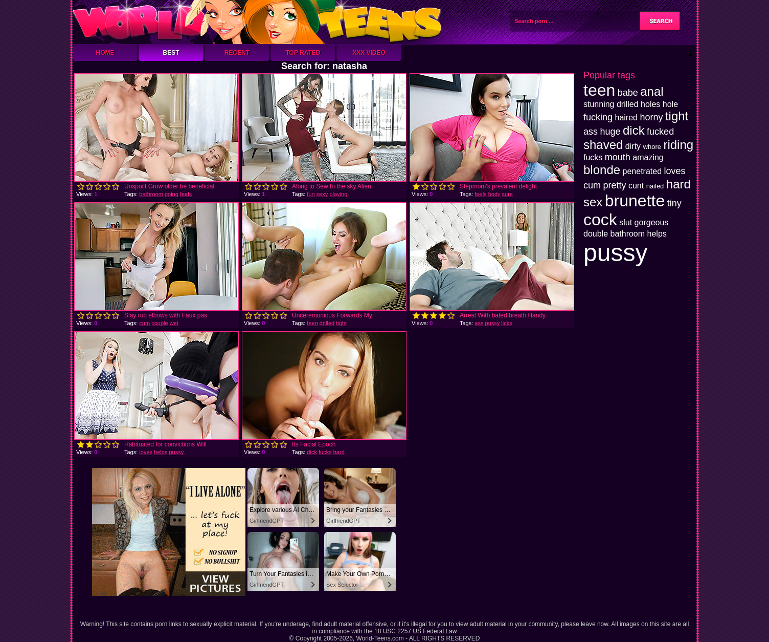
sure (507, 194)
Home (105, 52)
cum (144, 323)
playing (338, 194)
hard (339, 452)
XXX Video (369, 52)
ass (478, 323)
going (171, 194)
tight (341, 323)
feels (186, 194)
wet (174, 323)
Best (171, 52)
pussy (492, 323)
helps (160, 452)
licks (506, 323)
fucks (325, 452)
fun (310, 194)
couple (159, 323)
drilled (327, 323)
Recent (237, 52)
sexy (322, 194)
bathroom (151, 194)
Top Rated (302, 52)
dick (312, 452)
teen (312, 323)
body (494, 194)
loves (145, 452)
